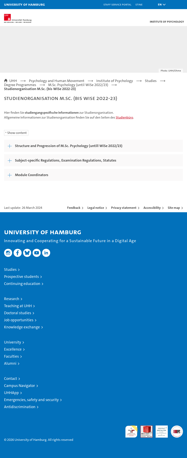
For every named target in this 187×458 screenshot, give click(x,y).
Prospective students (21, 276)
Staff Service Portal (117, 4)
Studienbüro (124, 117)
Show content (17, 133)
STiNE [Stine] (138, 4)
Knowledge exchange (22, 327)
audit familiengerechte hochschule (131, 431)
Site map (174, 208)
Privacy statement (123, 208)
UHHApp (11, 392)
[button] (161, 4)
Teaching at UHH (18, 305)
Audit (144, 427)
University (12, 342)
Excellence (13, 349)
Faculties (11, 356)
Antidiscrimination (19, 406)
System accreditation (177, 429)
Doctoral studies (17, 312)
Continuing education (22, 283)
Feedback (73, 208)
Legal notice (95, 208)
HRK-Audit (159, 429)
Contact (10, 378)
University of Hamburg (24, 4)
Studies (10, 269)
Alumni (10, 363)
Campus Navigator (19, 385)
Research (11, 298)
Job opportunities (18, 319)
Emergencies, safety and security (31, 399)
